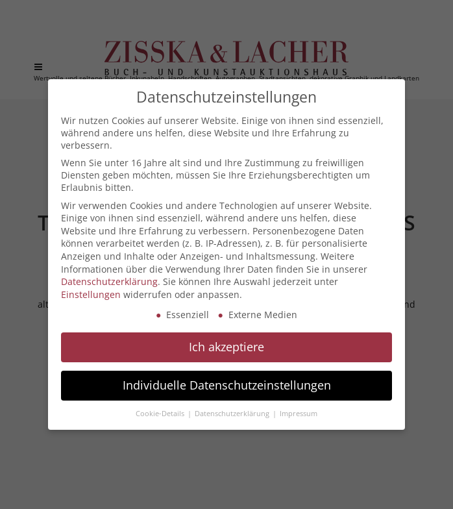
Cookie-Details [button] (161, 413)
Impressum (298, 413)
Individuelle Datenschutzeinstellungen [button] (227, 385)
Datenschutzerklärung (109, 281)
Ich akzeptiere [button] (226, 346)
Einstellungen (91, 294)
